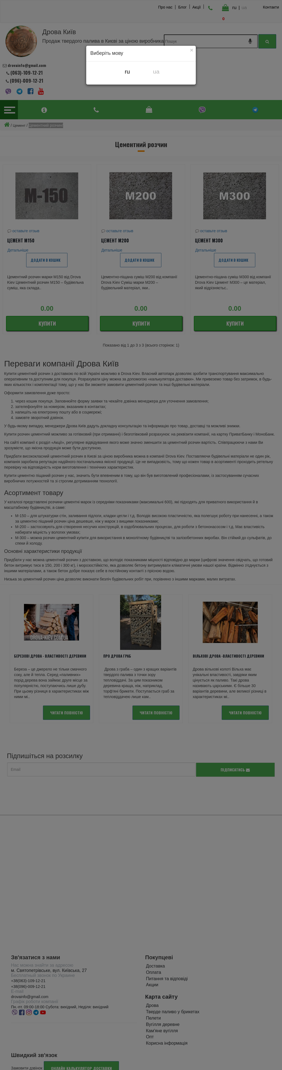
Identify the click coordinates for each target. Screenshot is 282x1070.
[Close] (191, 50)
